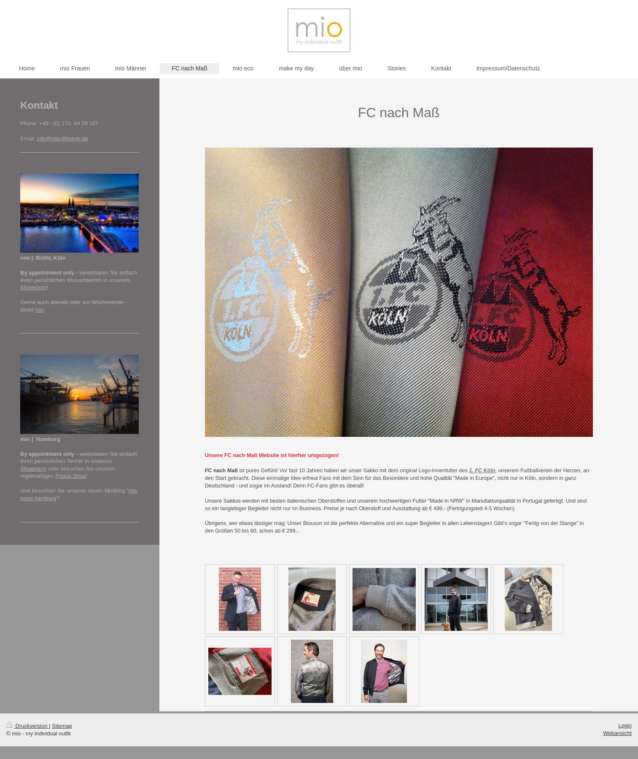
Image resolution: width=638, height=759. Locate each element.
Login (625, 725)
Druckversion (27, 726)
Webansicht (617, 733)
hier (39, 310)
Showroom (33, 287)
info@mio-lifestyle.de (62, 138)
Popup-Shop (70, 476)
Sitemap (62, 726)
